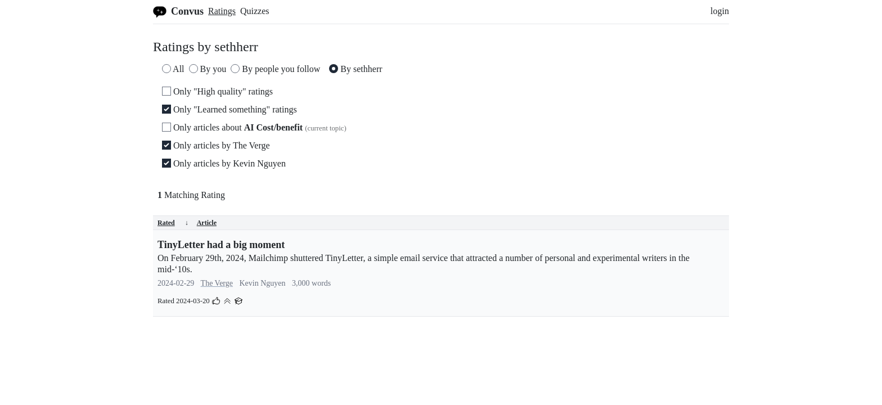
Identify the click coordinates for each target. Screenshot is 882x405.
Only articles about (254, 127)
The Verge (217, 283)
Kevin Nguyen (263, 283)
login (719, 11)
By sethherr (355, 69)
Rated (173, 222)
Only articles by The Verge (216, 145)
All (173, 69)
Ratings (222, 11)
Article (207, 223)
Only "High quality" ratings (217, 91)
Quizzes (254, 11)
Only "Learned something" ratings (229, 109)
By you (208, 69)
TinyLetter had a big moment (221, 244)
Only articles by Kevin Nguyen (224, 163)
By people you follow (275, 69)
